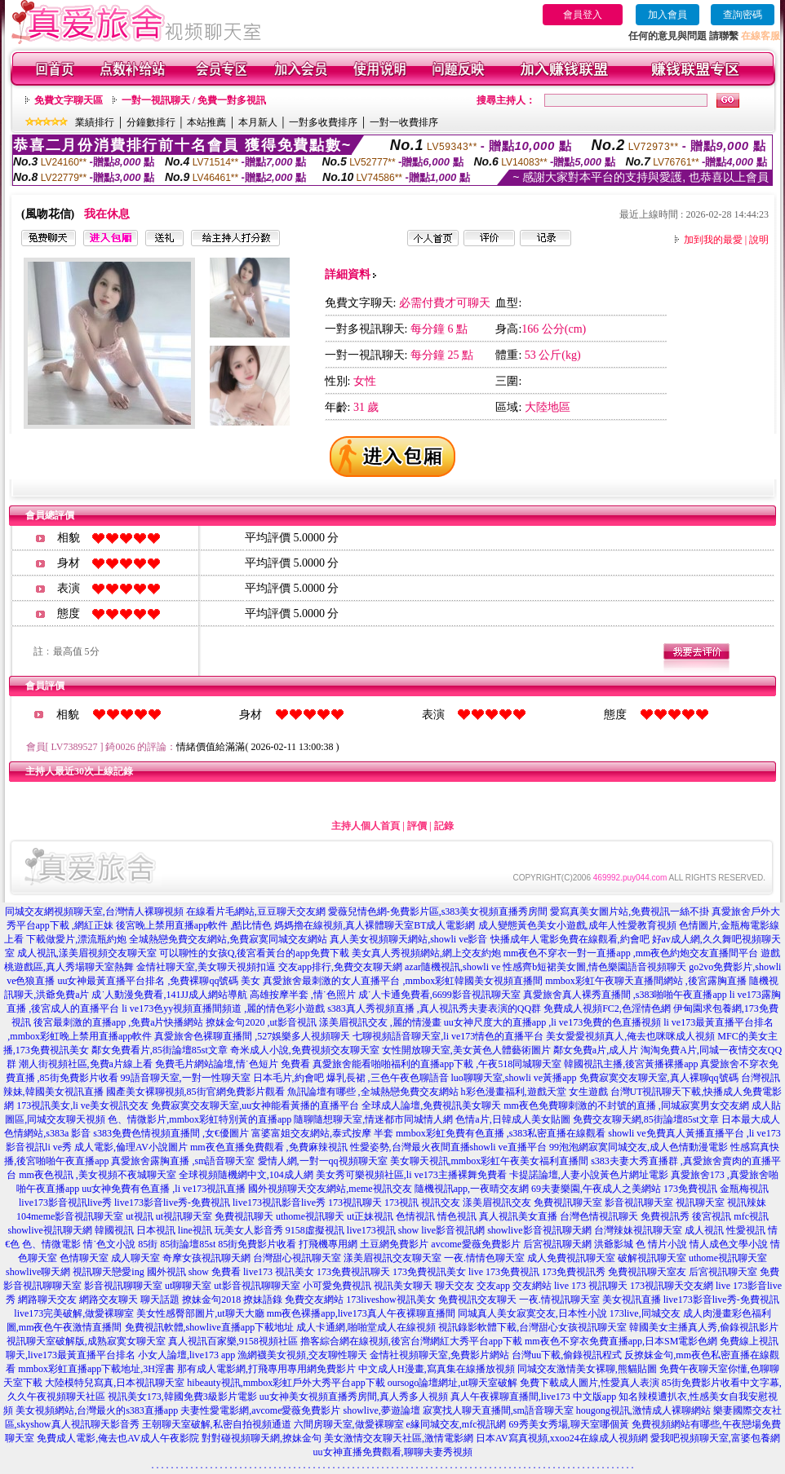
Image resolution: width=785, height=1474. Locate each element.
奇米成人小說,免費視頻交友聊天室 (304, 1050)
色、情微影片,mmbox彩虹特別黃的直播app (199, 1119)
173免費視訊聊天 (353, 1272)
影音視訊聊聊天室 (123, 1285)
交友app (493, 1285)
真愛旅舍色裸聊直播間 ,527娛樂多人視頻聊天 (252, 1036)
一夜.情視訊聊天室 (559, 1299)
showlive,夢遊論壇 (381, 1410)
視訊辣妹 (746, 1202)
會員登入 (582, 14)
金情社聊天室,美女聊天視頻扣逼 (206, 967)
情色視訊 (457, 1216)
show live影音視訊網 (441, 1230)
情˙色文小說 (109, 1244)
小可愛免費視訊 (337, 1285)
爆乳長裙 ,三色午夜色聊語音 (387, 1077)
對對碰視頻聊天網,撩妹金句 (262, 1438)
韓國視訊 (114, 1230)
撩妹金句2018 (211, 1299)
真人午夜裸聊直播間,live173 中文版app (533, 1396)
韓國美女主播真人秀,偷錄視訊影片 (703, 1327)
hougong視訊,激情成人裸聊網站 (643, 1410)
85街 (147, 1244)
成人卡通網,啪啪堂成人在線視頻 (366, 1327)
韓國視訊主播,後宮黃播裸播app (631, 1064)
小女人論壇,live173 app (186, 1355)
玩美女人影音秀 (249, 1230)
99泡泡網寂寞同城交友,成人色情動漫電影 (638, 1147)
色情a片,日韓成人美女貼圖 (512, 1119)
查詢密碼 (742, 14)
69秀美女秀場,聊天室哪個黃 (569, 1424)
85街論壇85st (187, 1244)
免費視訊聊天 (244, 1216)
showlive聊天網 (38, 1272)
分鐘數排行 (150, 122)
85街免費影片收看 (257, 1244)
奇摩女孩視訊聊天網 (206, 1258)
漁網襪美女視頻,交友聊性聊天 (302, 1355)
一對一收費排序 (404, 122)
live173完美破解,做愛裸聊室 (74, 1313)
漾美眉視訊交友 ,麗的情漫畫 (380, 1022)
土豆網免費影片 (394, 1244)
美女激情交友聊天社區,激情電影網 (398, 1438)
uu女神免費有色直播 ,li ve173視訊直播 (164, 1188)
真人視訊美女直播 (518, 1216)
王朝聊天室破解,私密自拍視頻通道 (216, 1424)
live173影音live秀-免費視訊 (172, 1202)
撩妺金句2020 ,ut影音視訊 (261, 1022)
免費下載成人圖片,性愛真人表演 (589, 1382)
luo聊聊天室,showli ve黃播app (514, 1077)
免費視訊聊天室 (568, 1202)
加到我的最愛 (713, 239)
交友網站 (532, 1285)
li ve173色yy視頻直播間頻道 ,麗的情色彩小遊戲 (223, 1008)
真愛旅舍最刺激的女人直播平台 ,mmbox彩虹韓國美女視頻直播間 (403, 980)
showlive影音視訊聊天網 (539, 1230)
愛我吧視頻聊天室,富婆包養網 (715, 1438)
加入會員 (667, 14)
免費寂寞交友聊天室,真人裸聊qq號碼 (658, 1077)
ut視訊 (139, 1216)
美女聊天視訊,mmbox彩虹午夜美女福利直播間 (489, 1161)
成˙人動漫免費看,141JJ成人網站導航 (168, 994)
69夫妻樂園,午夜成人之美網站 (596, 1188)
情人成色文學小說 (729, 1244)
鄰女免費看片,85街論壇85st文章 (159, 1050)
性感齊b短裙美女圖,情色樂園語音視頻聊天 (594, 967)
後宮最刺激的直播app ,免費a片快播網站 (118, 1022)
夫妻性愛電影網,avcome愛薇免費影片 (260, 1410)
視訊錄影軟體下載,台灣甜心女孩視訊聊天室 (532, 1327)
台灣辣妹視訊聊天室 (638, 1230)
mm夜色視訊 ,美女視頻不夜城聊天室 (97, 1175)
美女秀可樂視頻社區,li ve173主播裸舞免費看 (411, 1175)
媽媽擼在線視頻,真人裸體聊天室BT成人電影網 (374, 925)
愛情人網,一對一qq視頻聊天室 (323, 1161)
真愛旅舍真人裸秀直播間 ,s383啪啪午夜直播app (625, 994)
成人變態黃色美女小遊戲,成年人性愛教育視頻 (577, 925)
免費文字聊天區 (68, 100)
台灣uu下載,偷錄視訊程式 (567, 1355)
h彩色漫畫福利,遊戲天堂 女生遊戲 (534, 1091)
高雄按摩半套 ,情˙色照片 (303, 994)
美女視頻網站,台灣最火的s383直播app (97, 1410)
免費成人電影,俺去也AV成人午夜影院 (118, 1438)
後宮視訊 (711, 1216)
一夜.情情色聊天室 (484, 1258)
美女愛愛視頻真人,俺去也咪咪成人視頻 (630, 1036)
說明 (759, 239)
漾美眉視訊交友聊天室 (392, 1258)
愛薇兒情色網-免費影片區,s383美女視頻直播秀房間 (438, 911)
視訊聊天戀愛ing (108, 1272)
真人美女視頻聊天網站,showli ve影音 (408, 939)
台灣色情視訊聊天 (599, 1216)
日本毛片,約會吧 (288, 1077)
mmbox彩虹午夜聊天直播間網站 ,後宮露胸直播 (646, 980)
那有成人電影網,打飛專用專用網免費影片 (266, 1369)
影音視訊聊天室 (639, 1202)
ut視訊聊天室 (184, 1216)
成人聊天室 (135, 1258)
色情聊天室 (84, 1258)
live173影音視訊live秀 (65, 1202)
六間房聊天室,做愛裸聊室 (349, 1424)
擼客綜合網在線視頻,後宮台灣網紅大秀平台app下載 (411, 1341)
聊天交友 (454, 1285)
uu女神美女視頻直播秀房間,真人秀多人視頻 (353, 1396)
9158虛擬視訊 (315, 1230)
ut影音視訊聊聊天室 (256, 1285)
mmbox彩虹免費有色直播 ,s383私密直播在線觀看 (500, 1133)
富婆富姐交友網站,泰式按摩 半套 (322, 1133)
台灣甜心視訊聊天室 (297, 1258)
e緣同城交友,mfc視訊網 (456, 1424)
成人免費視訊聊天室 (571, 1258)
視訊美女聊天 (403, 1285)
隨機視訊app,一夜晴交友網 (472, 1188)
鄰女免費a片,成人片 (595, 1050)
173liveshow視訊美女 (390, 1299)
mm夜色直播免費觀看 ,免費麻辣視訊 (269, 1147)
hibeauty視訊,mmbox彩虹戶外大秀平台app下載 (285, 1382)
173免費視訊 (690, 1188)
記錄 (444, 826)
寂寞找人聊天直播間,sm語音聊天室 (498, 1410)
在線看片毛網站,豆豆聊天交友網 (256, 911)
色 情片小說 (661, 1244)
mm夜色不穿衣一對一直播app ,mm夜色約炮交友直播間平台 (631, 953)
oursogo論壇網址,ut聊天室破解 (452, 1382)
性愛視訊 (745, 1230)
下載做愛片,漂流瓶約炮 (76, 939)
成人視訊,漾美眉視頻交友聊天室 (87, 953)
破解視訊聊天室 (652, 1258)
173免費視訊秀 (573, 1272)
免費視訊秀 (665, 1216)
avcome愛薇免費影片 (475, 1244)
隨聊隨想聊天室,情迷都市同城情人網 (373, 1119)
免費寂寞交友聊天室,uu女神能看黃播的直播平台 (255, 1105)
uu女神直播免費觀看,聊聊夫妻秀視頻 (392, 1452)
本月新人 (257, 122)
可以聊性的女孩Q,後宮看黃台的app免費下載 (254, 953)
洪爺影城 (613, 1244)
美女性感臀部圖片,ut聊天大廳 (200, 1313)
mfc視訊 (751, 1216)
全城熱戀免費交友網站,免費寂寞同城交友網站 (228, 939)
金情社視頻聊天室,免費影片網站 (441, 1355)
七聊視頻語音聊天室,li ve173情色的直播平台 (448, 1036)
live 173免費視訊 (503, 1272)
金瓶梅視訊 (744, 1188)
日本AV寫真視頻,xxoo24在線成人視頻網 (562, 1438)
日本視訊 (155, 1230)
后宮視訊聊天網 (557, 1244)
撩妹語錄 (262, 1299)
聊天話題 (160, 1299)
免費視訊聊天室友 (647, 1272)
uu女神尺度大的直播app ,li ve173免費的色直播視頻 (552, 1022)
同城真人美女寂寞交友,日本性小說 (532, 1313)
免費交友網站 (314, 1299)
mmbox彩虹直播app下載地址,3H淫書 (96, 1369)
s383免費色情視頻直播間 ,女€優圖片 (171, 1133)
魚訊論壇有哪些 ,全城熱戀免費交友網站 (373, 1091)
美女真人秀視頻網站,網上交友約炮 (426, 953)
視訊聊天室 (700, 1202)
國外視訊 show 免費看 (194, 1272)
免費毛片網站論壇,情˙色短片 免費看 (232, 1064)
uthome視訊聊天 (310, 1216)
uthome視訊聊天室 (728, 1258)
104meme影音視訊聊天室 (69, 1216)
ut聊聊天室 (188, 1285)
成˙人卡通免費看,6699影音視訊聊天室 (439, 994)
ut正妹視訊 (370, 1216)
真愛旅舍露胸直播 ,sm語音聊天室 (183, 1161)
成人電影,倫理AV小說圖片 (131, 1147)
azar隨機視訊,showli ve (452, 967)
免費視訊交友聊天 (477, 1299)
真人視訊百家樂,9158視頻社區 (233, 1341)
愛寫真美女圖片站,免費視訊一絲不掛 (629, 911)
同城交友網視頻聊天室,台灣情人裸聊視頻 (94, 911)
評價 (417, 826)
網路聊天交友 (47, 1299)
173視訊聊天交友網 (671, 1285)
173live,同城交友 (645, 1313)
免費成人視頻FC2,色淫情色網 (607, 1008)
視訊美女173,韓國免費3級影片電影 (182, 1396)
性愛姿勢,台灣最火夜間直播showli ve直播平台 (448, 1147)
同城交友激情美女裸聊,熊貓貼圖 (587, 1369)
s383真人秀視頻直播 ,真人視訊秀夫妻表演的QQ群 (434, 1008)
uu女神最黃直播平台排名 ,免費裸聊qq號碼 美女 (158, 980)
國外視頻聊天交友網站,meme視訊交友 (329, 1188)
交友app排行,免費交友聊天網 (340, 967)
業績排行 (94, 122)
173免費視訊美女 (429, 1272)
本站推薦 (206, 122)
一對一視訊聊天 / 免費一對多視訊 (194, 100)
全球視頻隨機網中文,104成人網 (246, 1175)
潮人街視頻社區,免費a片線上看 (86, 1064)
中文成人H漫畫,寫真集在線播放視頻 (436, 1369)
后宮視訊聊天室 (723, 1272)
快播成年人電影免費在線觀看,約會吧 (570, 939)
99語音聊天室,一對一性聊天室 (186, 1077)
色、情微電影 (51, 1244)
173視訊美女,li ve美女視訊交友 (82, 1105)
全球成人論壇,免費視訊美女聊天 (431, 1105)
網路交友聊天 (108, 1299)
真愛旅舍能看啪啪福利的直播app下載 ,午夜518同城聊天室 (437, 1064)
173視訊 (401, 1202)
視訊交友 (440, 1202)
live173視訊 (371, 1230)
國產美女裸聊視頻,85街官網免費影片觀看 (195, 1091)
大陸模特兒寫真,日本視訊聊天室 (114, 1382)
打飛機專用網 (328, 1244)
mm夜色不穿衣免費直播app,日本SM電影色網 (621, 1341)
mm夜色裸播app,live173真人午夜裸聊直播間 (361, 1313)
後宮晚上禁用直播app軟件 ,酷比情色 (194, 925)
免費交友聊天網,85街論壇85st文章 (646, 1119)
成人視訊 (704, 1230)
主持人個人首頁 (365, 826)
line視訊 (195, 1230)
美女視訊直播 (631, 1299)
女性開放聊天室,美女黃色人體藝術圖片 (466, 1050)
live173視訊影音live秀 (279, 1202)
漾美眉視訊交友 (497, 1202)
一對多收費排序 (323, 122)
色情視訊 (415, 1216)
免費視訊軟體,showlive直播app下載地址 (210, 1327)
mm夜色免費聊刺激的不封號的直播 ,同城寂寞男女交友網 (626, 1105)
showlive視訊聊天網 (49, 1230)
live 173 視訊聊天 (591, 1285)
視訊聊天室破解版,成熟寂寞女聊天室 (86, 1341)
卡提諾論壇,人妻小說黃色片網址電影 (588, 1175)
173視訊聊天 (355, 1202)
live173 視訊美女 (278, 1272)
